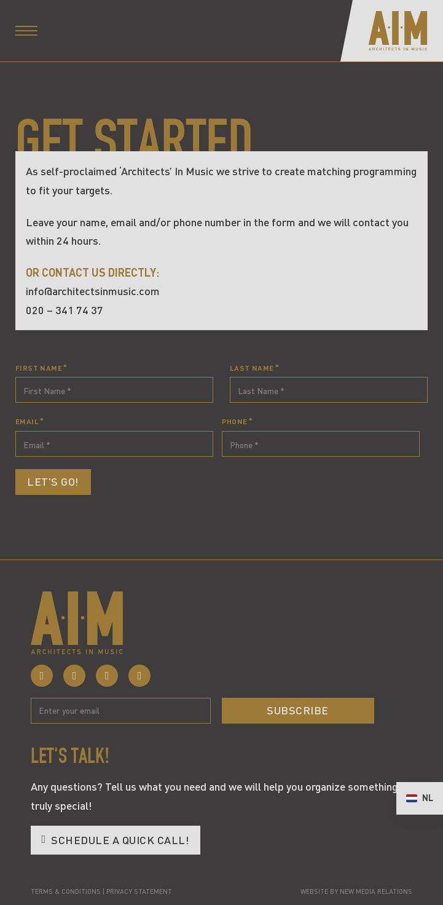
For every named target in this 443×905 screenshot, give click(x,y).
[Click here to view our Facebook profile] (42, 676)
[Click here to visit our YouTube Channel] (139, 676)
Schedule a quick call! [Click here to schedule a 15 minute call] (115, 840)
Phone (235, 421)
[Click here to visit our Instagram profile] (74, 676)
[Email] (121, 711)
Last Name (252, 367)
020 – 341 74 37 (64, 310)
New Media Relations (376, 891)
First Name (38, 367)
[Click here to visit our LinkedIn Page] (107, 676)
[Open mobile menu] (26, 31)
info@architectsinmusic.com (93, 291)
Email (27, 421)
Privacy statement (139, 891)
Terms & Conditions (66, 891)
